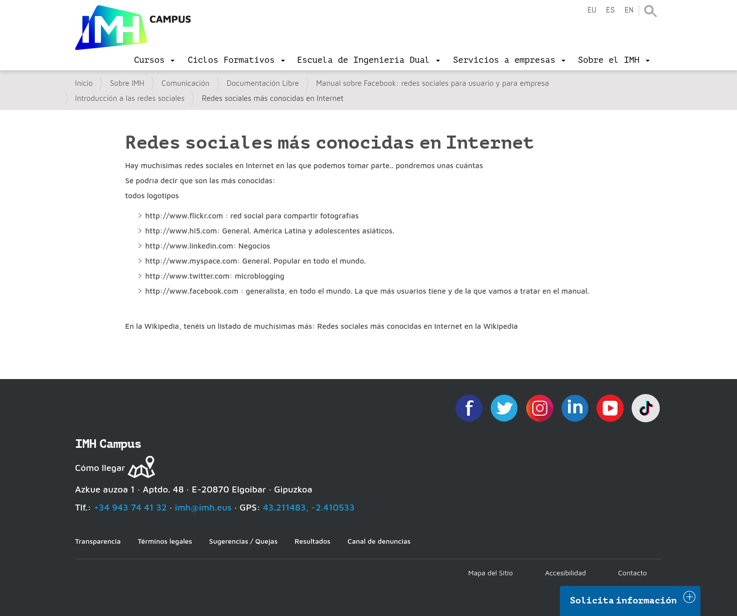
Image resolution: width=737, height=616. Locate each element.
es (610, 10)
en (628, 10)
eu (591, 10)
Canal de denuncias (379, 541)
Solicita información (623, 600)
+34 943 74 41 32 (130, 507)
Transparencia (98, 541)
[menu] (154, 60)
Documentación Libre (263, 83)
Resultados (312, 541)
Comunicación (186, 83)
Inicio (84, 83)
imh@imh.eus (203, 507)
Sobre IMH (127, 83)
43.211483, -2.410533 (309, 507)
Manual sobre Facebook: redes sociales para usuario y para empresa (432, 83)
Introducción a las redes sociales (130, 98)
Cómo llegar (100, 467)
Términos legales (165, 541)
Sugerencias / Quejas (243, 541)
